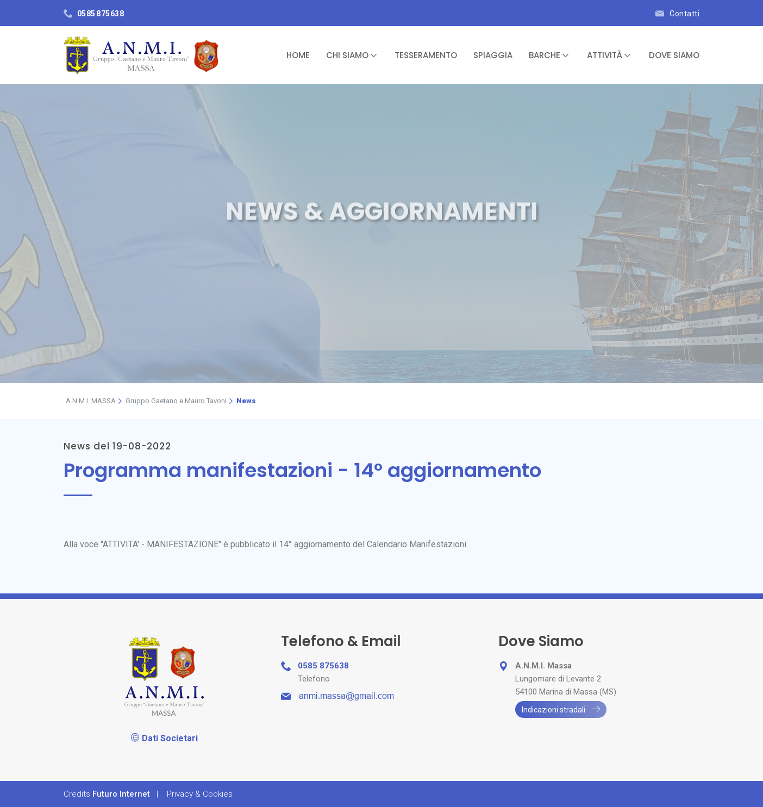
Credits (107, 794)
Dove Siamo (674, 55)
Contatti (677, 13)
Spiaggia (492, 55)
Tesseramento (426, 55)
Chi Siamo (351, 55)
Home (298, 55)
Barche (548, 55)
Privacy (200, 794)
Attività (608, 55)
